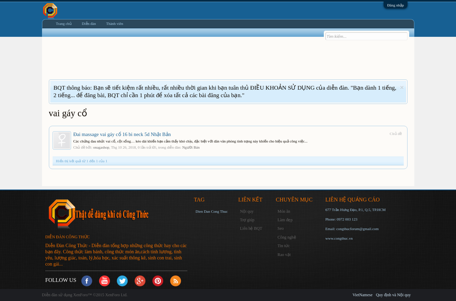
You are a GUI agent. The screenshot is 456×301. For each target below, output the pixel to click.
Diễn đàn (89, 23)
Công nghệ (287, 237)
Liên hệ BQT (251, 228)
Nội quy (247, 211)
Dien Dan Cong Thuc (212, 211)
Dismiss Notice (401, 87)
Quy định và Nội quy (393, 294)
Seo (281, 228)
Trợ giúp (247, 219)
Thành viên (114, 23)
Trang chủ (64, 23)
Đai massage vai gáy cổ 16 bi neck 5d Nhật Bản (122, 134)
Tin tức (284, 245)
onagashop (101, 147)
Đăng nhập (395, 5)
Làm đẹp (285, 219)
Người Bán (190, 147)
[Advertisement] (173, 62)
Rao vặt (284, 254)
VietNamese (363, 294)
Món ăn (284, 211)
